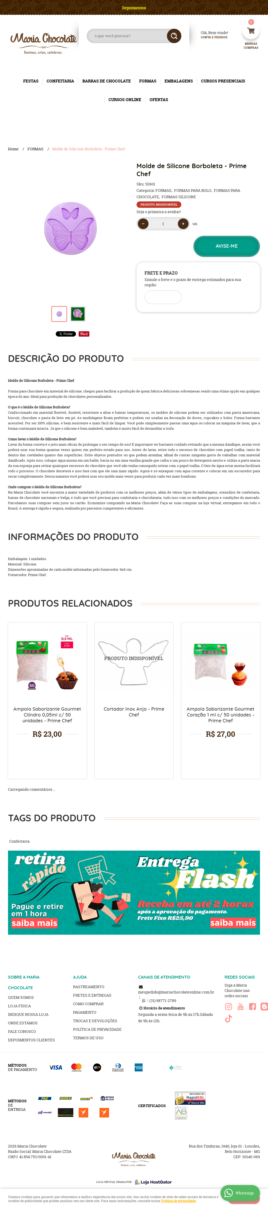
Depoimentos (134, 7)
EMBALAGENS (179, 81)
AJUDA (80, 977)
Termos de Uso (88, 1037)
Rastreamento (88, 986)
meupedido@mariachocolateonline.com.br (176, 992)
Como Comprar (88, 1003)
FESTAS (30, 81)
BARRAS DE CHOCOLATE (106, 81)
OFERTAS (159, 99)
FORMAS (147, 81)
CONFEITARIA (60, 81)
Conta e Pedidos (209, 37)
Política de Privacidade (97, 1029)
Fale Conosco (22, 1031)
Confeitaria (19, 841)
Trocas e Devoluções (95, 1020)
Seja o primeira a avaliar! (159, 211)
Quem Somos (21, 997)
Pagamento (84, 1012)
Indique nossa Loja (28, 1014)
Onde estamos (23, 1022)
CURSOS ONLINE (125, 99)
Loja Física (19, 1005)
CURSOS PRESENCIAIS (223, 81)
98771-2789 (162, 1000)
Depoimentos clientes (31, 1039)
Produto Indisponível (134, 662)
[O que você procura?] (174, 36)
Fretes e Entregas (92, 995)
